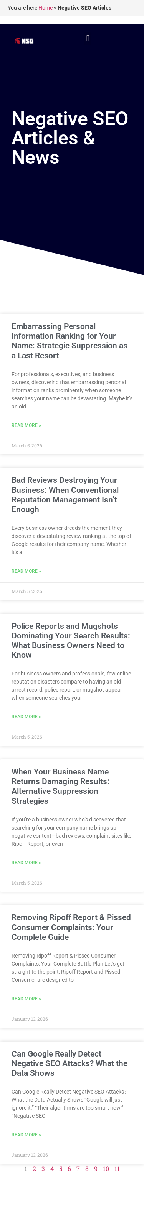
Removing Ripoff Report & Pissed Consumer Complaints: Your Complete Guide (71, 927)
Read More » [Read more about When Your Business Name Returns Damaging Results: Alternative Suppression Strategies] (26, 862)
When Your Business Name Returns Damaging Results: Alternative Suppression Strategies (60, 786)
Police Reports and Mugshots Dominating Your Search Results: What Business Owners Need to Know (71, 641)
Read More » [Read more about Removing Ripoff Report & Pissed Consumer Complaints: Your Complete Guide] (26, 998)
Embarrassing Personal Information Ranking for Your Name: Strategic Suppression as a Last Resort (69, 341)
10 (106, 1168)
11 (117, 1168)
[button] (87, 38)
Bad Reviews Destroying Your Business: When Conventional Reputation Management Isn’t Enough (65, 494)
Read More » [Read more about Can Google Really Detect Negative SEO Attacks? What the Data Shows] (26, 1134)
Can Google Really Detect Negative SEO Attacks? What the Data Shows (69, 1063)
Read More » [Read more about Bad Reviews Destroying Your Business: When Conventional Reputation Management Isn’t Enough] (26, 571)
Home (45, 8)
